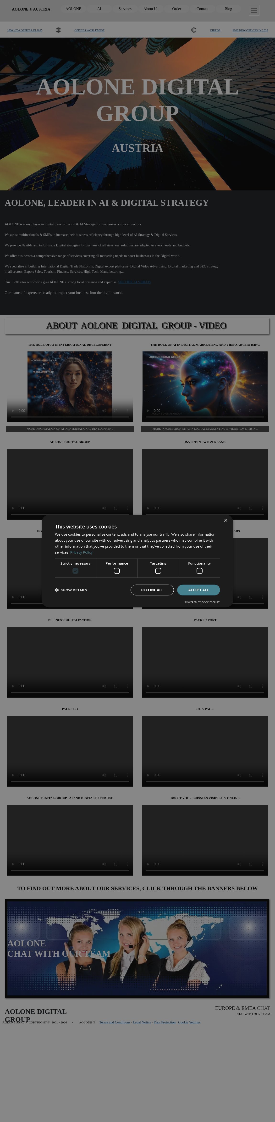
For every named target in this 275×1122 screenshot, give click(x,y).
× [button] (225, 520)
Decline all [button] (152, 590)
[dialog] (137, 561)
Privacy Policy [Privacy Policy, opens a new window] (81, 552)
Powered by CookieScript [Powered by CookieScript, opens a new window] (202, 602)
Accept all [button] (198, 590)
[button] (71, 590)
